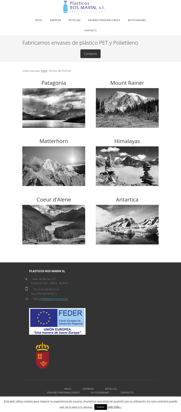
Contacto (90, 54)
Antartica (127, 199)
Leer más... (115, 406)
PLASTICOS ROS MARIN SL (90, 6)
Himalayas (127, 141)
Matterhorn (53, 141)
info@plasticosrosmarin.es (53, 298)
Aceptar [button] (101, 406)
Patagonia (53, 82)
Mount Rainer (127, 82)
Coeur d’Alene (54, 199)
